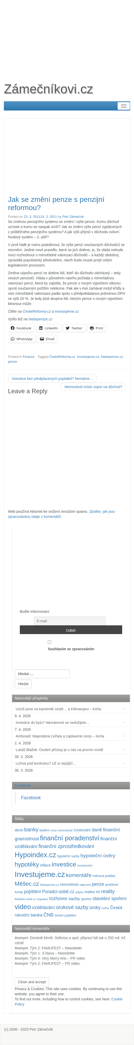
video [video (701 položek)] (23, 907)
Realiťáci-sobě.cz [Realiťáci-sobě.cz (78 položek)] (25, 899)
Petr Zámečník (73, 217)
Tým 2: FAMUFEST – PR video (54, 963)
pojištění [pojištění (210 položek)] (32, 891)
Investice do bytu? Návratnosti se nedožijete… (53, 723)
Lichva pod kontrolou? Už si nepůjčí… (46, 763)
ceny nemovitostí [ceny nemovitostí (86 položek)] (62, 830)
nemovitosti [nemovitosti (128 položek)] (69, 884)
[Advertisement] (67, 36)
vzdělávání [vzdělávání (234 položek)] (43, 907)
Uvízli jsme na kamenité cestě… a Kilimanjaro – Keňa (58, 709)
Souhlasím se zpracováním (71, 644)
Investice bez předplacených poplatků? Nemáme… (52, 379)
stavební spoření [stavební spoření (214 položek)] (110, 898)
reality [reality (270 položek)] (108, 891)
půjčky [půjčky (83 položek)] (79, 892)
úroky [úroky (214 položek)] (95, 907)
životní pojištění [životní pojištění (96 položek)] (65, 915)
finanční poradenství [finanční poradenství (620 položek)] (69, 838)
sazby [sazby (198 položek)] (74, 898)
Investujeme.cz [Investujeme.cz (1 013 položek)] (40, 874)
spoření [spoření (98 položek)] (86, 899)
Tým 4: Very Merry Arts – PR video (57, 958)
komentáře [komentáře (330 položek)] (79, 875)
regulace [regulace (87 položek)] (42, 899)
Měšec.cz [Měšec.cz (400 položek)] (27, 884)
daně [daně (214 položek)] (97, 829)
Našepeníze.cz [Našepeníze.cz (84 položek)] (49, 884)
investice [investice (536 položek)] (64, 864)
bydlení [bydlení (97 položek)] (45, 830)
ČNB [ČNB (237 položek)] (48, 915)
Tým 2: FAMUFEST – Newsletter (56, 948)
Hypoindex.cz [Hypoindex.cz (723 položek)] (35, 855)
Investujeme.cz (67, 311)
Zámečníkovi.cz (48, 89)
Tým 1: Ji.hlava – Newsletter (52, 953)
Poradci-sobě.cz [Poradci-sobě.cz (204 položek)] (58, 891)
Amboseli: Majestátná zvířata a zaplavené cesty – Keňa (60, 736)
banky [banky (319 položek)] (31, 829)
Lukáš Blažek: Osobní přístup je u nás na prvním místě (59, 750)
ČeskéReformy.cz (37, 311)
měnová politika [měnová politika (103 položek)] (104, 876)
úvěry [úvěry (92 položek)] (105, 908)
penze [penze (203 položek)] (98, 884)
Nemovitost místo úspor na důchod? (93, 387)
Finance (28, 357)
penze (12, 361)
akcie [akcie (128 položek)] (19, 830)
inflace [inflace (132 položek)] (45, 865)
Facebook (22, 785)
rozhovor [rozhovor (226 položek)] (58, 898)
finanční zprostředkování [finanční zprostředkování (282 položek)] (66, 846)
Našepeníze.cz (40, 319)
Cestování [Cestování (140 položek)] (82, 830)
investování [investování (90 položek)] (84, 865)
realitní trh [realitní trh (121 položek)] (92, 892)
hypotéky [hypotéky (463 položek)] (27, 864)
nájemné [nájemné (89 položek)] (85, 884)
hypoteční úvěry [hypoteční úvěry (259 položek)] (97, 855)
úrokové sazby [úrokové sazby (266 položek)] (72, 907)
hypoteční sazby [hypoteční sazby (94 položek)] (68, 856)
